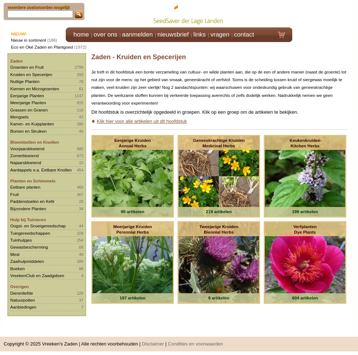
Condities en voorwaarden (195, 344)
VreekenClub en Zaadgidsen (37, 275)
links (199, 34)
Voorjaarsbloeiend (27, 148)
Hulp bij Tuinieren (28, 219)
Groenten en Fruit (27, 67)
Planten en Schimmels (33, 180)
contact (244, 34)
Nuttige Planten (24, 81)
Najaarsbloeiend (25, 162)
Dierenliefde (21, 293)
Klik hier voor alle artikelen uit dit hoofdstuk (142, 121)
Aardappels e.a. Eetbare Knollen (41, 169)
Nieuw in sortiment (28, 40)
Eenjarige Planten (27, 95)
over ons (105, 34)
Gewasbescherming (29, 247)
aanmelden (137, 34)
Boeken (17, 268)
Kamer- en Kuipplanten (32, 123)
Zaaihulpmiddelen (27, 261)
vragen (219, 34)
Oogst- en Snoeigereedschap (38, 225)
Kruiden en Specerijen (31, 74)
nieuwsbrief (173, 34)
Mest (14, 254)
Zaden (16, 60)
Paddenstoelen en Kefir (32, 201)
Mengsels (19, 116)
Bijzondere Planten (28, 208)
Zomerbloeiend (24, 155)
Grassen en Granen (29, 109)
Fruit (14, 194)
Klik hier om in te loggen (325, 13)
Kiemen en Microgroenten (34, 88)
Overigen (19, 286)
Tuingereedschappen (30, 233)
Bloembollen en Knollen (34, 142)
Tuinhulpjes (21, 240)
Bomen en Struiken (28, 131)
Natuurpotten (22, 300)
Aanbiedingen (23, 307)
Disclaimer (153, 344)
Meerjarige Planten (28, 102)
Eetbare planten (25, 187)
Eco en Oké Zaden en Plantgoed (42, 47)
